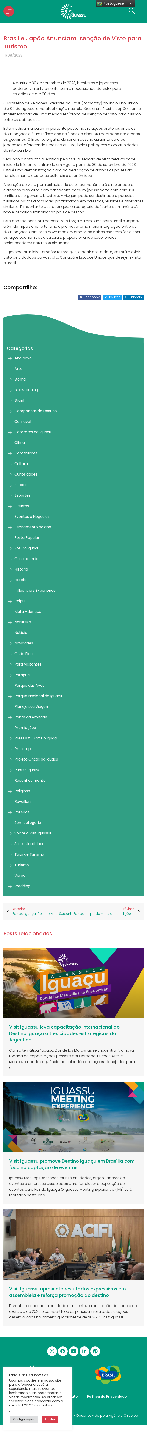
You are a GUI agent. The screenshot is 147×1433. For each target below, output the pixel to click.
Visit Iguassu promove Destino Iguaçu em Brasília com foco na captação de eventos (72, 1164)
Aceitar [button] (49, 1419)
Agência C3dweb (123, 1415)
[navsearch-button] (130, 11)
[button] (89, 297)
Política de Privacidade (107, 1396)
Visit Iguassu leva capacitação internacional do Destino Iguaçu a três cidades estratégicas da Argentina (64, 1033)
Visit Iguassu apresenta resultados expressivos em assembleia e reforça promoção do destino (67, 1292)
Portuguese (110, 3)
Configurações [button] (24, 1419)
